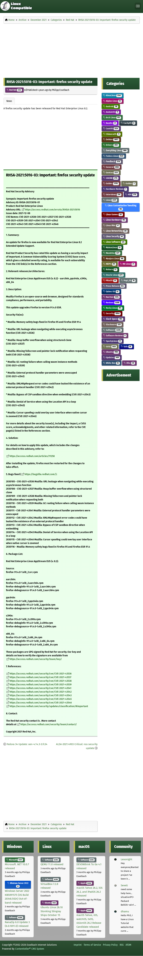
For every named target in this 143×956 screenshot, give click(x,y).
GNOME (111, 178)
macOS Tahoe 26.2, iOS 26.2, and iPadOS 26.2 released (89, 891)
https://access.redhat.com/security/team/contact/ (48, 724)
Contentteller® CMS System (29, 948)
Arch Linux (112, 117)
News (9, 101)
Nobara (110, 269)
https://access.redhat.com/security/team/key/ (35, 659)
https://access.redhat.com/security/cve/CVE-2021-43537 (40, 677)
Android (110, 106)
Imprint (78, 944)
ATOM (128, 944)
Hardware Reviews (115, 189)
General (111, 167)
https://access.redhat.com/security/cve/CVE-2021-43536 (40, 673)
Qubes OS (111, 291)
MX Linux (127, 264)
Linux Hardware (114, 220)
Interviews (112, 194)
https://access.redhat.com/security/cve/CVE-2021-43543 (40, 695)
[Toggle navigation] (138, 6)
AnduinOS (111, 112)
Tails (126, 346)
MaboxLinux (112, 247)
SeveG (124, 885)
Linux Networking (115, 231)
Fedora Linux (113, 156)
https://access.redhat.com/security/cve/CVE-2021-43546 (40, 702)
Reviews (111, 302)
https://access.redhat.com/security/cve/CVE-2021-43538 (40, 680)
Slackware (112, 324)
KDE (131, 194)
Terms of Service (92, 944)
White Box (111, 363)
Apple (85, 883)
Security (112, 313)
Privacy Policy (110, 944)
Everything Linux (115, 150)
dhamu (125, 911)
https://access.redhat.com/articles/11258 (32, 456)
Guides (111, 183)
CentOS (111, 128)
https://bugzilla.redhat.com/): (40, 474)
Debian (111, 139)
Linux (110, 200)
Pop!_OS (128, 280)
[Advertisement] (71, 50)
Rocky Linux (112, 308)
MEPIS (109, 264)
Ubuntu (111, 352)
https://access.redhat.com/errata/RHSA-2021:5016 (52, 209)
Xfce (129, 363)
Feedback (112, 161)
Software (112, 330)
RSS (122, 944)
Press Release (114, 286)
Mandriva (111, 253)
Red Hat (14, 90)
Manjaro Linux (113, 258)
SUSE (110, 346)
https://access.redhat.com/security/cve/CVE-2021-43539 (40, 684)
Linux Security (113, 236)
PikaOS (110, 280)
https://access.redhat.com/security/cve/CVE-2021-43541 (40, 688)
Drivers (111, 145)
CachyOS (128, 123)
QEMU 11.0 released (52, 864)
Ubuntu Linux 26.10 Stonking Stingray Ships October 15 (52, 911)
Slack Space (113, 319)
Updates (111, 357)
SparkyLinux (112, 341)
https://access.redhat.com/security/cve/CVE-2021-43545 (40, 699)
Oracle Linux (113, 275)
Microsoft (14, 860)
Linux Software (114, 242)
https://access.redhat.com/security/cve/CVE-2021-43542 (40, 691)
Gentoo (111, 172)
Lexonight (126, 859)
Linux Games (113, 214)
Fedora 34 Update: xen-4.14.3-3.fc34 (27, 744)
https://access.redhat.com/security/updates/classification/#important (48, 706)
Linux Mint (111, 225)
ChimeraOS (112, 134)
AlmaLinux (112, 95)
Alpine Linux (112, 101)
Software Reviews (115, 335)
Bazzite (110, 123)
